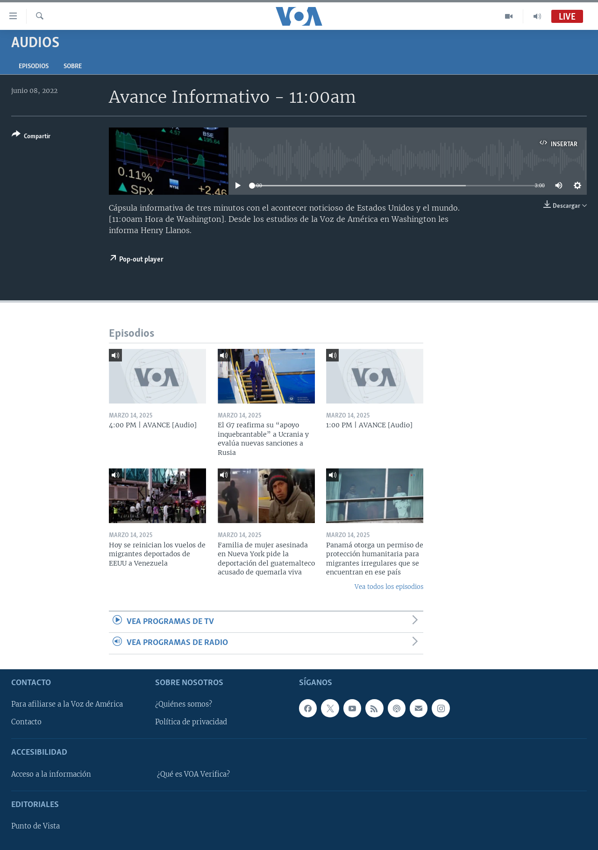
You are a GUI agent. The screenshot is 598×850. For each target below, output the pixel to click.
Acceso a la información (51, 774)
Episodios (34, 66)
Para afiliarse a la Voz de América (67, 704)
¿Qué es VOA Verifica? (193, 774)
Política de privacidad (191, 722)
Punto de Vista (35, 826)
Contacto (26, 722)
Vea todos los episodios (389, 587)
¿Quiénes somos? (183, 704)
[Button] (31, 137)
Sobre (73, 66)
